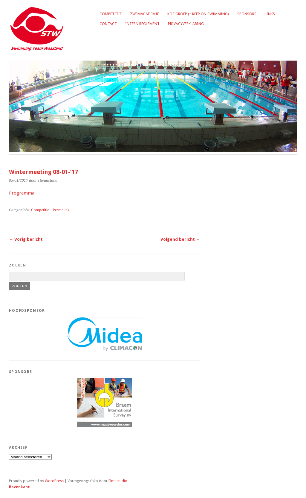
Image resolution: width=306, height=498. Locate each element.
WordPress (54, 481)
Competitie (111, 14)
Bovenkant (19, 487)
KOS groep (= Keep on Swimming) (198, 14)
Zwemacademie (144, 14)
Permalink (61, 210)
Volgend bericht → (180, 239)
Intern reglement (142, 23)
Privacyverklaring (186, 23)
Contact (108, 23)
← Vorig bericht (26, 239)
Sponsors (246, 14)
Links (270, 14)
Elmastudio (117, 481)
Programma (21, 193)
